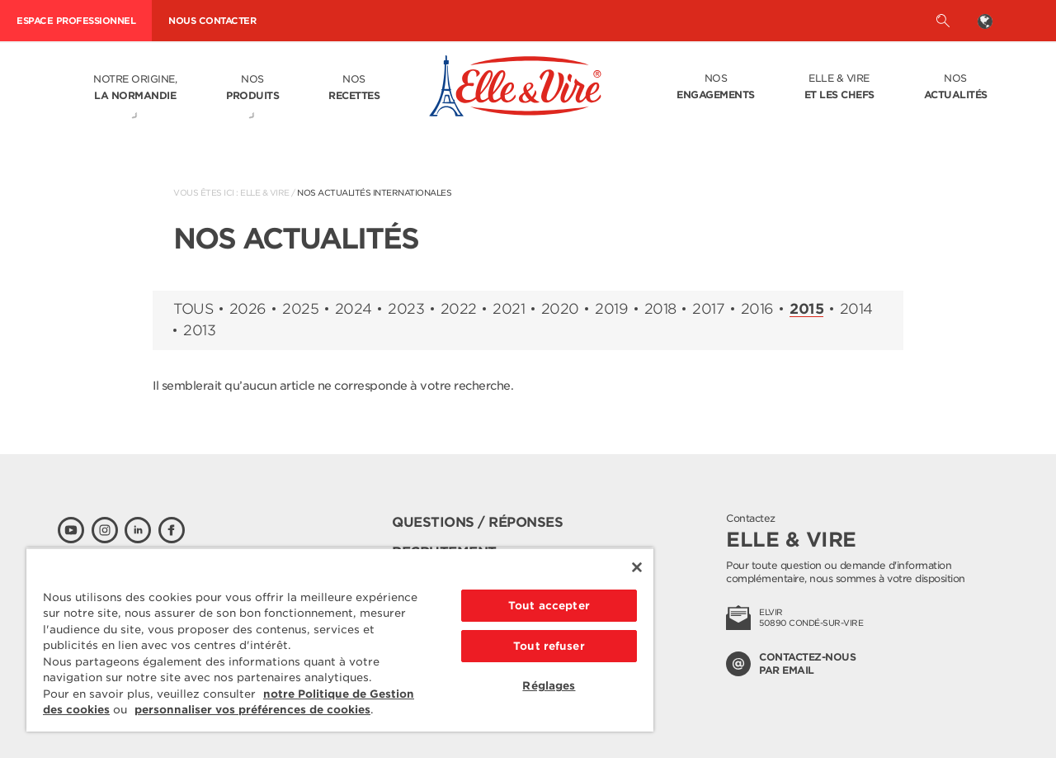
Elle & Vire (839, 87)
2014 (856, 309)
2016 (757, 309)
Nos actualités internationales (374, 192)
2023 (406, 309)
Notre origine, (135, 88)
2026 (247, 309)
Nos (252, 88)
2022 (459, 309)
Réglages (548, 686)
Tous (193, 309)
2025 (300, 309)
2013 (199, 331)
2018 (660, 309)
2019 (611, 309)
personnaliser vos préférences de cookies (252, 710)
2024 (353, 309)
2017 (708, 309)
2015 (806, 309)
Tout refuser (549, 646)
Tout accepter (549, 605)
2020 (560, 309)
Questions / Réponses (477, 522)
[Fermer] (637, 567)
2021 (509, 309)
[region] (339, 639)
